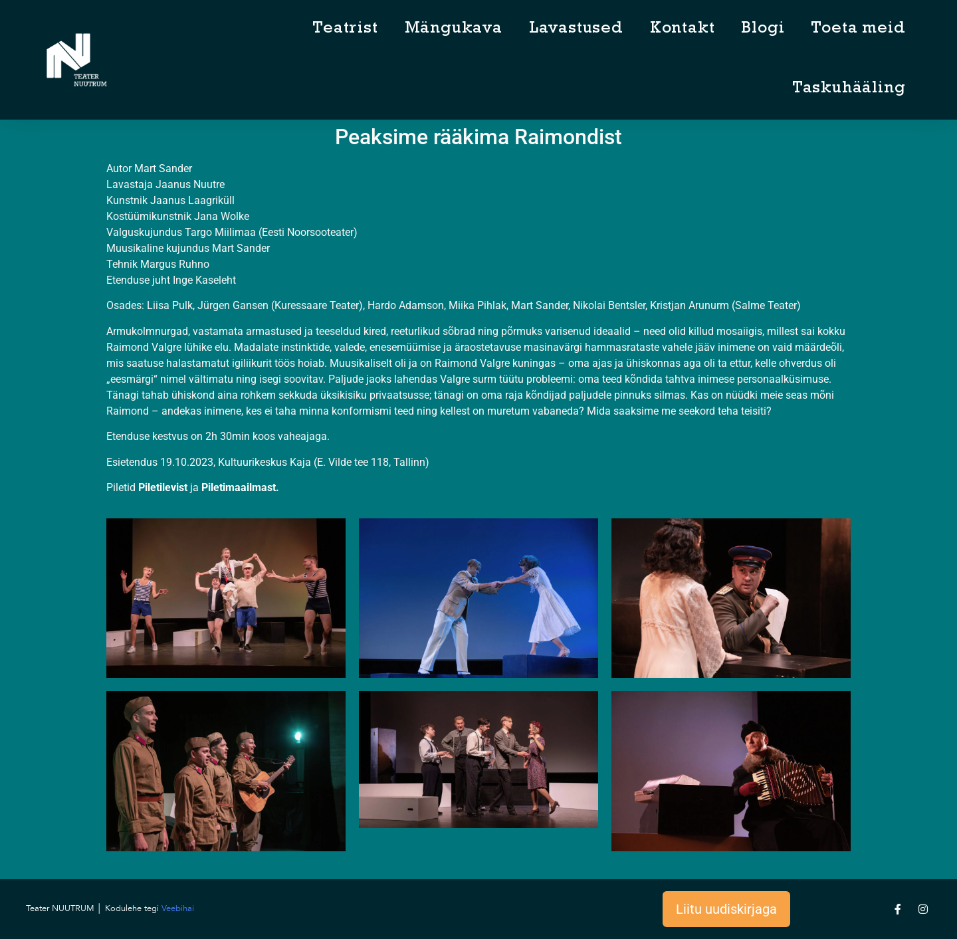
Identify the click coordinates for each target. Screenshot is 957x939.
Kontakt (682, 29)
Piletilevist (162, 487)
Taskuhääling (849, 89)
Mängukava (453, 29)
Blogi (762, 29)
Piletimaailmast (238, 487)
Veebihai (177, 908)
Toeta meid (858, 29)
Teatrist (344, 29)
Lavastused (576, 29)
